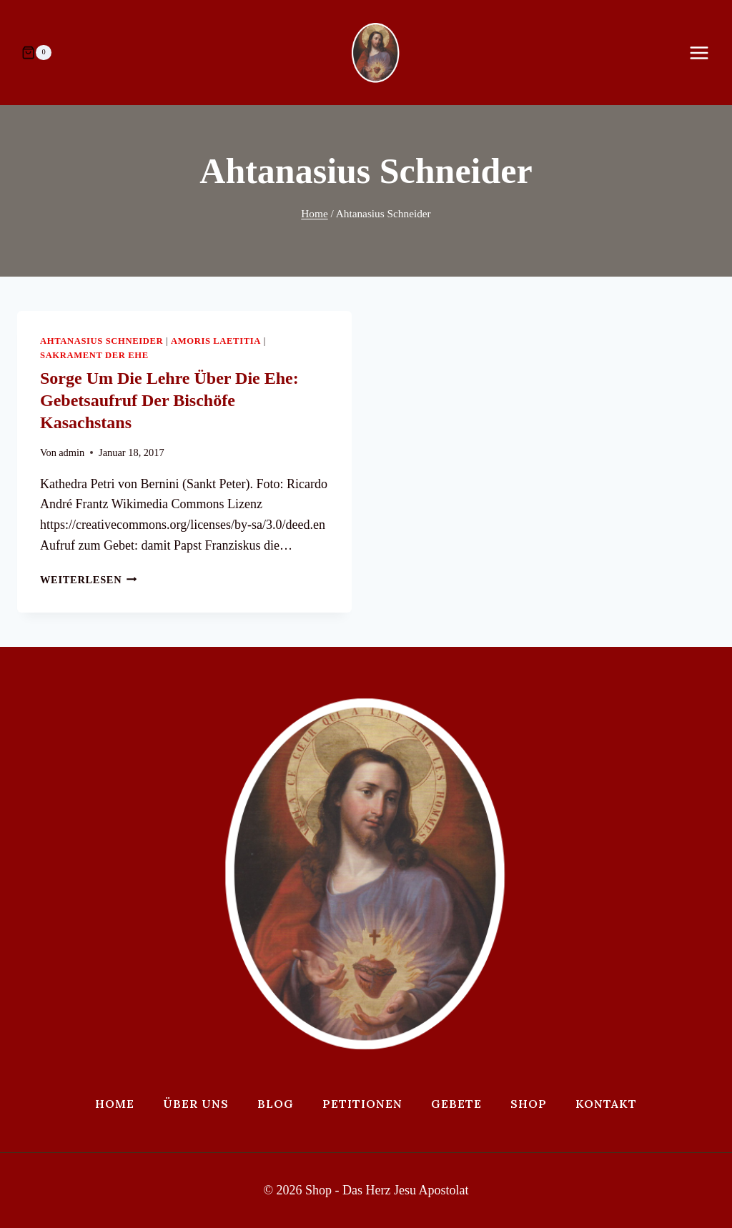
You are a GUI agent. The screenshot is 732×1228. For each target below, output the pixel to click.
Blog (275, 1103)
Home (114, 1103)
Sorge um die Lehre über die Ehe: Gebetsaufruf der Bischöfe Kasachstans (169, 400)
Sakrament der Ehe (94, 355)
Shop (528, 1103)
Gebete (456, 1103)
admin (71, 452)
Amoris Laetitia (216, 341)
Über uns (196, 1103)
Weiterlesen (88, 579)
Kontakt (606, 1103)
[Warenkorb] (36, 53)
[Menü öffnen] (706, 52)
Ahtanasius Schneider (101, 341)
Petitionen (362, 1103)
